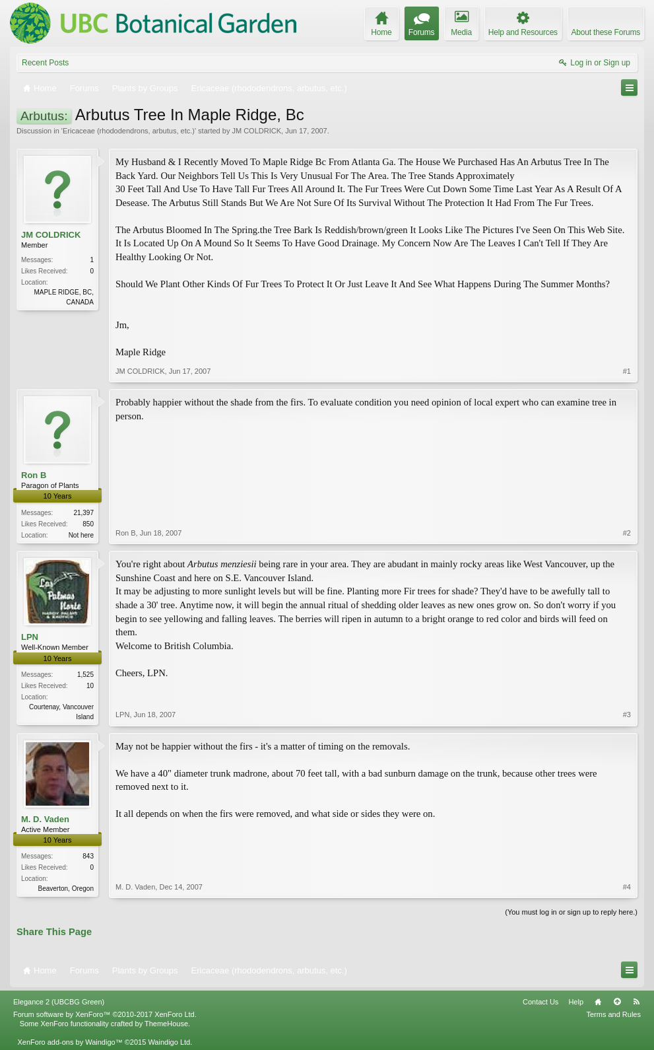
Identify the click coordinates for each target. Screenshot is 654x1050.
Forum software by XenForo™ (105, 1014)
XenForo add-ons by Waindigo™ (69, 1042)
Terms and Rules (613, 1014)
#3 (627, 714)
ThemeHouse (166, 1024)
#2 (627, 533)
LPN (29, 637)
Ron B (33, 475)
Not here (81, 535)
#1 (627, 371)
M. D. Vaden (45, 819)
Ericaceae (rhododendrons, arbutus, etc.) (129, 131)
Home (598, 1001)
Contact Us (540, 1002)
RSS (636, 1001)
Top (617, 1001)
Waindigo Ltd (169, 1042)
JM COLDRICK (256, 131)
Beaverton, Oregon (66, 888)
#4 (627, 887)
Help (575, 1002)
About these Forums (606, 32)
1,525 (85, 674)
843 (88, 856)
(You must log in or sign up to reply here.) (571, 912)
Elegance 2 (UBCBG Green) (58, 1002)
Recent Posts (45, 62)
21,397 (83, 512)
